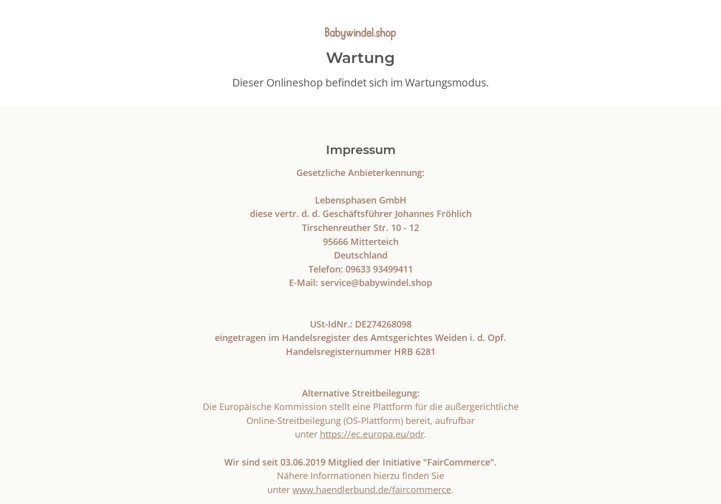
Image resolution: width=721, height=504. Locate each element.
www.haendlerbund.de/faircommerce (371, 489)
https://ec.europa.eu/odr (372, 434)
